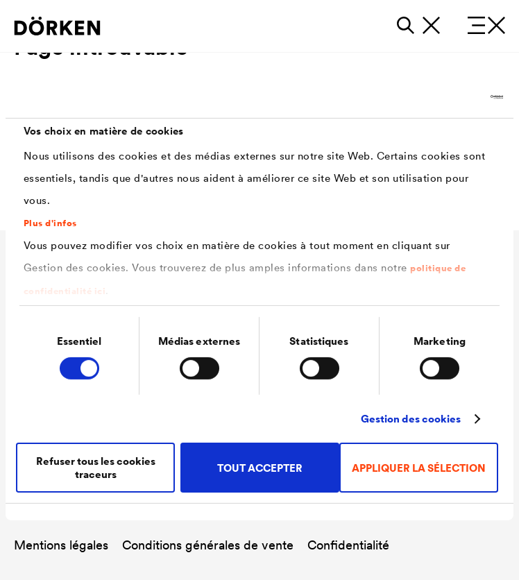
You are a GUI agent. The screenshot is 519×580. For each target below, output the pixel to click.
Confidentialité (348, 545)
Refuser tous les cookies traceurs (95, 467)
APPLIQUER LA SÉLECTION (419, 468)
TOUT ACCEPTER (260, 468)
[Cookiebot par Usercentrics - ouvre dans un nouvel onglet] (442, 97)
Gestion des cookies (411, 418)
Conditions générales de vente (207, 545)
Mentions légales (61, 545)
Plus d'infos (50, 223)
